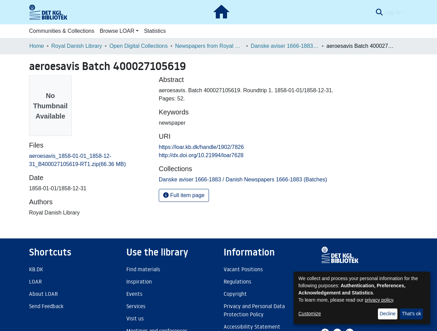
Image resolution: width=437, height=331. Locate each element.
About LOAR (43, 293)
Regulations (237, 281)
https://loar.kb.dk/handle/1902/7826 (201, 147)
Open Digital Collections (138, 46)
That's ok (411, 313)
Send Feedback (46, 306)
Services (135, 306)
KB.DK (36, 269)
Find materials (143, 269)
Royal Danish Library (76, 46)
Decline (388, 313)
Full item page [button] (184, 195)
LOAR (35, 281)
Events (134, 293)
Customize (309, 313)
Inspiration (139, 281)
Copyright (235, 293)
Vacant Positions (243, 269)
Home (36, 46)
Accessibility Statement (252, 326)
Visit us (135, 318)
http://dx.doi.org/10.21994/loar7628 (201, 155)
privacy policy (379, 300)
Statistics (155, 31)
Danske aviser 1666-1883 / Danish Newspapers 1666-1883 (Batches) (285, 46)
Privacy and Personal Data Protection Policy (254, 310)
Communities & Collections (61, 31)
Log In (392, 12)
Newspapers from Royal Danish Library (209, 46)
